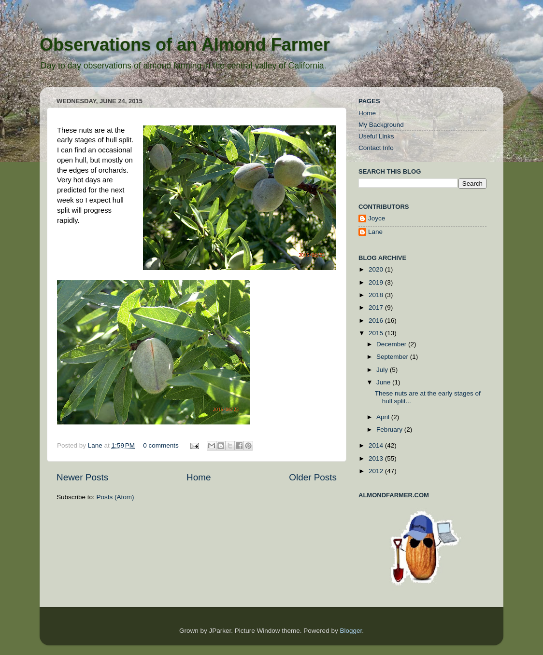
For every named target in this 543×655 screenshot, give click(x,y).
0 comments (161, 445)
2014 (377, 445)
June (384, 382)
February (390, 429)
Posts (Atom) (115, 497)
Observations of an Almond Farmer (185, 45)
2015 (377, 333)
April (383, 417)
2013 (377, 458)
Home (198, 477)
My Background (381, 124)
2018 (377, 295)
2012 (377, 471)
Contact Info (376, 147)
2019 (377, 282)
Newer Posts (82, 477)
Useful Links (376, 136)
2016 (377, 320)
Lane (96, 445)
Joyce (376, 218)
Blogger (351, 630)
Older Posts (313, 477)
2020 (377, 269)
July (383, 369)
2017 (377, 307)
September (393, 356)
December (392, 344)
